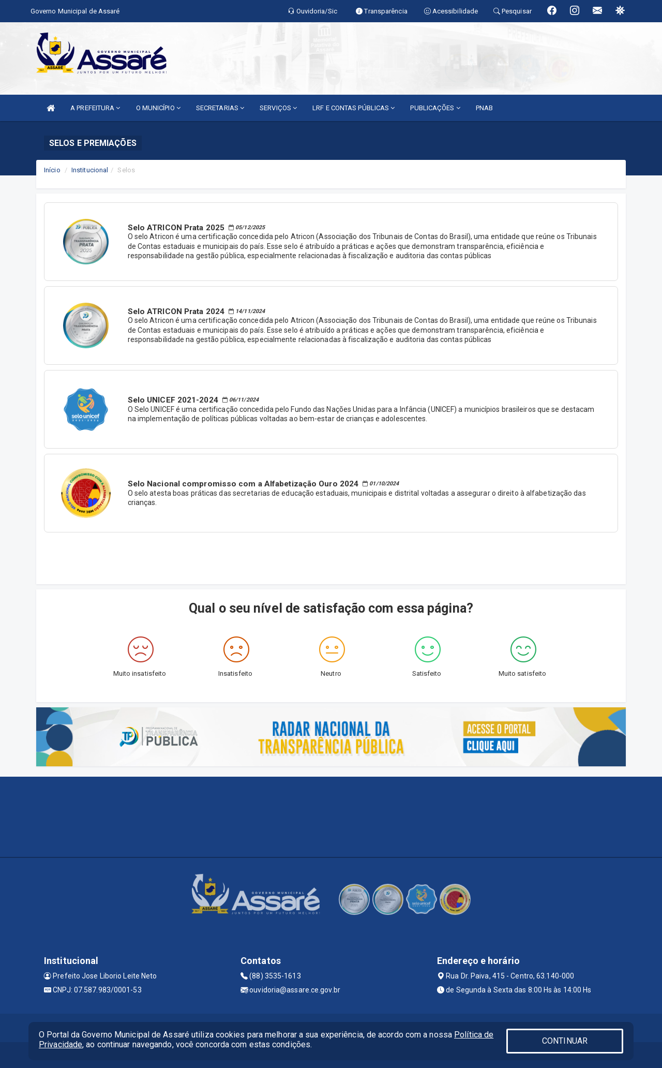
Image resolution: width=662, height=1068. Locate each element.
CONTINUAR (565, 1041)
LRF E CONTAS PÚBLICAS (353, 108)
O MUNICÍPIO (158, 108)
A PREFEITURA (95, 108)
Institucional (89, 170)
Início (52, 170)
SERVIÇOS (278, 108)
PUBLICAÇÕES (435, 108)
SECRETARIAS (220, 108)
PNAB (484, 108)
